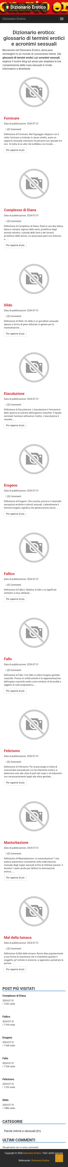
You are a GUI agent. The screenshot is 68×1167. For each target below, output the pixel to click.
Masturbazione (16, 843)
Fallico (9, 574)
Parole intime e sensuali (19, 1131)
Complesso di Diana (20, 210)
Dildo (8, 305)
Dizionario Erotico (26, 7)
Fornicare (11, 118)
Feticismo (12, 751)
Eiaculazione (14, 394)
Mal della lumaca (18, 937)
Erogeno (10, 485)
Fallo (8, 659)
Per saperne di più (15, 150)
